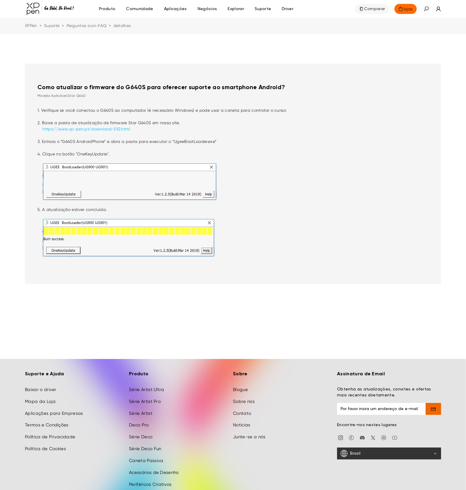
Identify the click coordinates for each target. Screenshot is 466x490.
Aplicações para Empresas (54, 408)
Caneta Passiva (146, 456)
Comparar (374, 9)
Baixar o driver (40, 384)
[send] (433, 404)
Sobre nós (244, 396)
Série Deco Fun (145, 444)
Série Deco (140, 432)
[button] (426, 9)
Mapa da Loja (40, 396)
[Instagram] (340, 433)
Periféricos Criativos (150, 479)
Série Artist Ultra (146, 384)
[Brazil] (389, 449)
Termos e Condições (47, 420)
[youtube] (394, 433)
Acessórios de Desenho (154, 467)
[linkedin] (383, 433)
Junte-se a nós (249, 432)
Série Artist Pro (145, 396)
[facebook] (351, 433)
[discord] (362, 433)
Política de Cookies (45, 444)
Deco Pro (139, 420)
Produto (107, 9)
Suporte (51, 25)
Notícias (242, 420)
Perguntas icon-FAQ (87, 25)
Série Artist (140, 408)
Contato (242, 408)
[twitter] (373, 433)
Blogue (240, 384)
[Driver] (287, 9)
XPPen (31, 25)
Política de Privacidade (50, 432)
